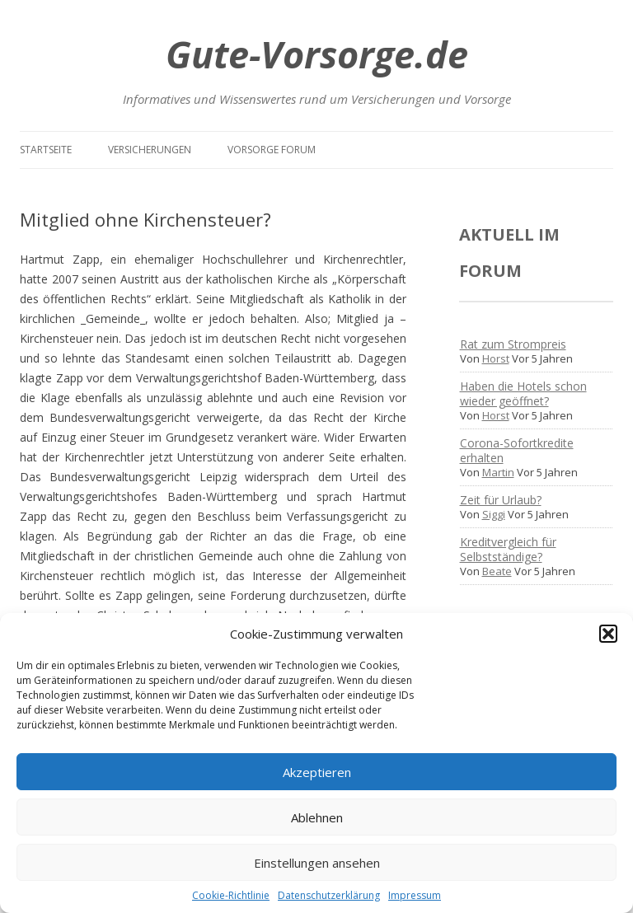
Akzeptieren (317, 772)
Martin (498, 472)
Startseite (46, 150)
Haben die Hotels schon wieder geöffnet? (523, 393)
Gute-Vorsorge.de (317, 54)
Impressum (414, 895)
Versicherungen (149, 150)
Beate (497, 571)
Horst (495, 358)
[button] (608, 633)
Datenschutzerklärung (329, 895)
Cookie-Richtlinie (231, 895)
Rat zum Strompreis (513, 344)
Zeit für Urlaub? (501, 500)
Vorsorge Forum (271, 150)
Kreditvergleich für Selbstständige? (508, 549)
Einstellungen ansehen (317, 862)
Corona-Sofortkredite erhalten (517, 450)
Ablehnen (317, 817)
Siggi (493, 514)
